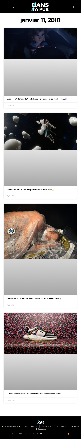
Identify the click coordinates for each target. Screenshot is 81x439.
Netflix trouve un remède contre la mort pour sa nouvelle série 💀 (34, 298)
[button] (13, 7)
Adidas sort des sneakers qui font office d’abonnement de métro (34, 394)
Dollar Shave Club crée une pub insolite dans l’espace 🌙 (30, 190)
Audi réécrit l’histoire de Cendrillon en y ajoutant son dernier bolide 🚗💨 (37, 99)
